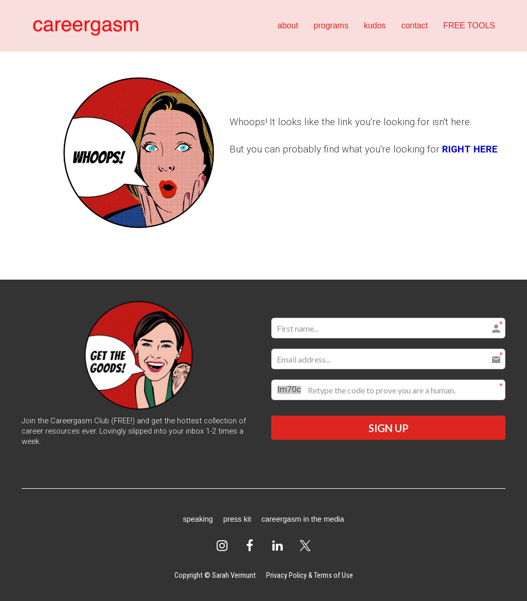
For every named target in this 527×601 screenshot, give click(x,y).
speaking (198, 519)
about (287, 25)
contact (414, 25)
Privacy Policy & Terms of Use (309, 575)
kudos (375, 25)
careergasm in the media (302, 519)
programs (330, 25)
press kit (237, 519)
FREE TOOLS (469, 25)
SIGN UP (388, 428)
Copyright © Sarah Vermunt (215, 575)
